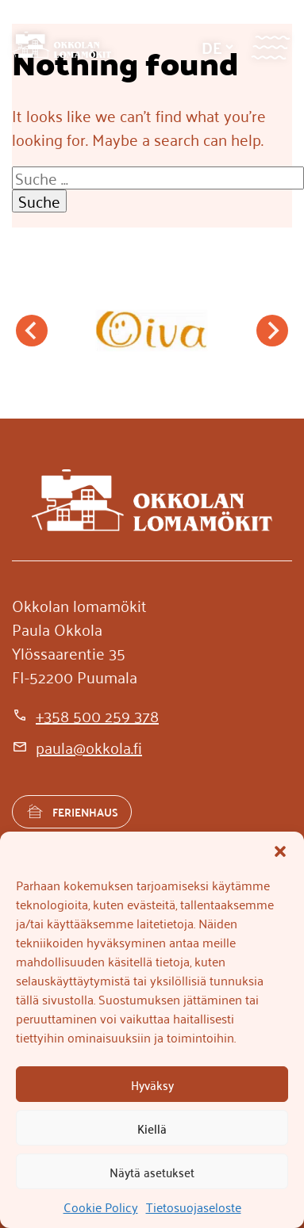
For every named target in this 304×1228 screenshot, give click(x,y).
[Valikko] (270, 47)
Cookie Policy (100, 1206)
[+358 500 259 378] (85, 715)
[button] (280, 851)
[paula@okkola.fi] (77, 747)
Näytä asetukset (152, 1172)
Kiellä (152, 1128)
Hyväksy (152, 1084)
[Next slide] (272, 330)
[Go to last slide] (32, 330)
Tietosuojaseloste (193, 1206)
